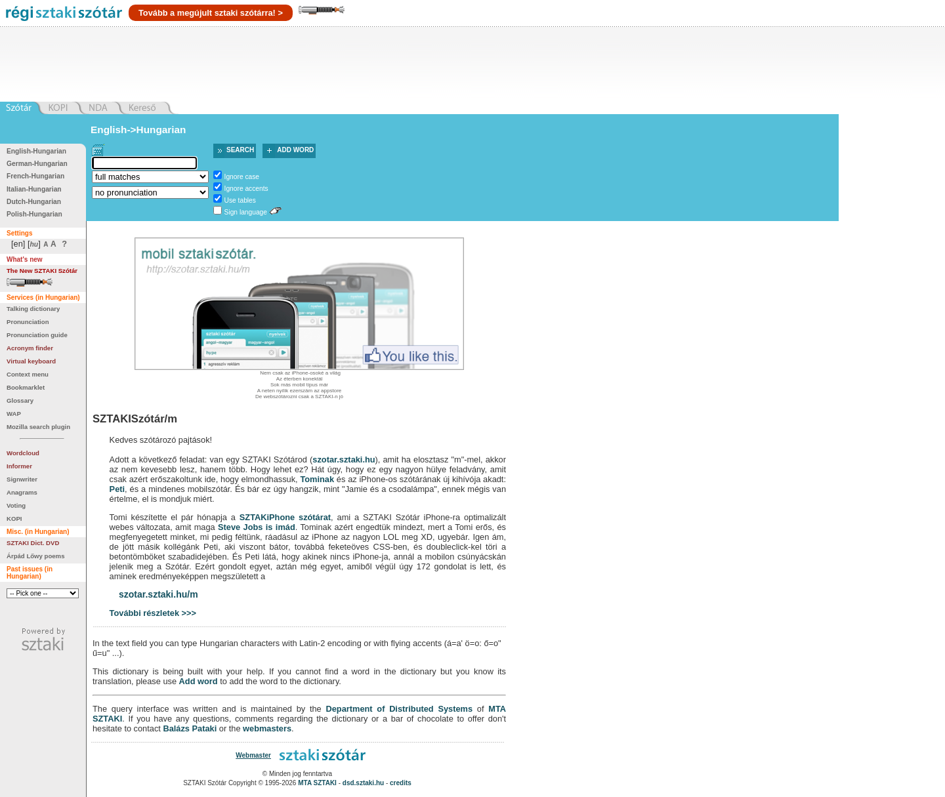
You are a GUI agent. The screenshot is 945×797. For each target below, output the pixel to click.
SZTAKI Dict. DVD (33, 542)
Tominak (317, 479)
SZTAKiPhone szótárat (285, 517)
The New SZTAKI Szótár (42, 270)
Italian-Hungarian (34, 189)
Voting (16, 505)
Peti (117, 489)
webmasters (267, 728)
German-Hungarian (37, 163)
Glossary (20, 400)
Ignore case (241, 176)
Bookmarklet (26, 387)
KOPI (14, 518)
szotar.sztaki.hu (343, 459)
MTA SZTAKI (317, 783)
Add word (295, 149)
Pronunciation (28, 321)
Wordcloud (23, 453)
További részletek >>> (153, 613)
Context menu (28, 374)
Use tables (240, 200)
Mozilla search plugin (38, 426)
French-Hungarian (35, 176)
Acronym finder (30, 348)
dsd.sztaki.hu (363, 783)
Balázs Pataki (190, 728)
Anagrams (22, 492)
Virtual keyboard (31, 361)
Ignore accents (246, 188)
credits (400, 783)
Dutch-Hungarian (34, 201)
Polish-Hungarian (34, 214)
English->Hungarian (138, 129)
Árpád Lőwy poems (36, 556)
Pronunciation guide (37, 334)
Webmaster (253, 755)
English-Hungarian (36, 151)
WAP (14, 413)
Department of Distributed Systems (399, 709)
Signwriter (22, 479)
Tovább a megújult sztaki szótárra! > (210, 13)
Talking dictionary (33, 308)
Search (240, 149)
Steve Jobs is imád (256, 527)
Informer (19, 466)
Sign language (245, 212)
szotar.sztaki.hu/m (158, 594)
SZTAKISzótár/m (135, 419)
